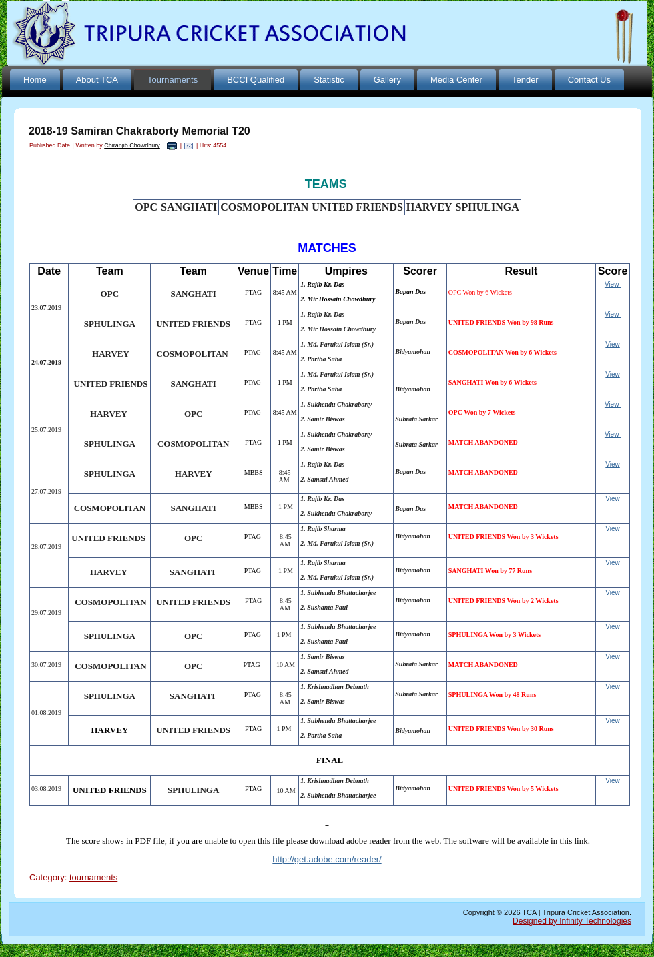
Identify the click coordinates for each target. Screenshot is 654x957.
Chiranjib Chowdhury (132, 145)
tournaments (93, 877)
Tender (525, 80)
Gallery (387, 80)
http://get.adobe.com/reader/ (326, 859)
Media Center (456, 80)
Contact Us (589, 80)
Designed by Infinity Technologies (572, 921)
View (612, 284)
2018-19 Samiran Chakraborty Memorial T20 (139, 131)
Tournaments (172, 80)
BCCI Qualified (255, 80)
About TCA (97, 80)
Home (35, 80)
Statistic (329, 80)
